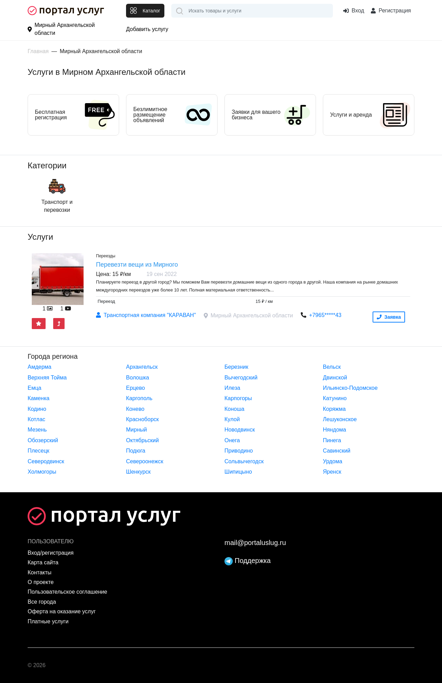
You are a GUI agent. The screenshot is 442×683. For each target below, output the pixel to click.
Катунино (335, 398)
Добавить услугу (147, 29)
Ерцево (135, 388)
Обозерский (43, 440)
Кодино (37, 409)
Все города (42, 602)
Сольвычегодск (243, 461)
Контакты (39, 572)
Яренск (332, 472)
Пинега (332, 440)
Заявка (389, 317)
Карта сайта (43, 562)
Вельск (332, 367)
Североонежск (144, 461)
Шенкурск (138, 472)
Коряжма (334, 409)
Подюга (135, 451)
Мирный (136, 430)
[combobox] (252, 11)
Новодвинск (239, 430)
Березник (236, 367)
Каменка (38, 398)
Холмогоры (42, 472)
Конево (135, 409)
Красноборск (142, 419)
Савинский (336, 451)
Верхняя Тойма (47, 377)
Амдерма (39, 367)
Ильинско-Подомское (350, 388)
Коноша (234, 409)
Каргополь (139, 398)
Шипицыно (238, 472)
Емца (34, 388)
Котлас (36, 419)
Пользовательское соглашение (67, 592)
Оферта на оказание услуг (62, 611)
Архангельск (141, 367)
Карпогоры (238, 398)
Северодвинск (46, 461)
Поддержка (247, 560)
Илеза (232, 388)
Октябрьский (142, 440)
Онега (232, 440)
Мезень (37, 430)
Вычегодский (241, 377)
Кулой (232, 419)
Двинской (335, 377)
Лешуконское (340, 419)
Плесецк (38, 451)
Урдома (332, 461)
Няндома (334, 430)
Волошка (137, 377)
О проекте (41, 582)
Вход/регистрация (51, 553)
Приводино (238, 451)
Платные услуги (48, 621)
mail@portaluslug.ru (255, 542)
